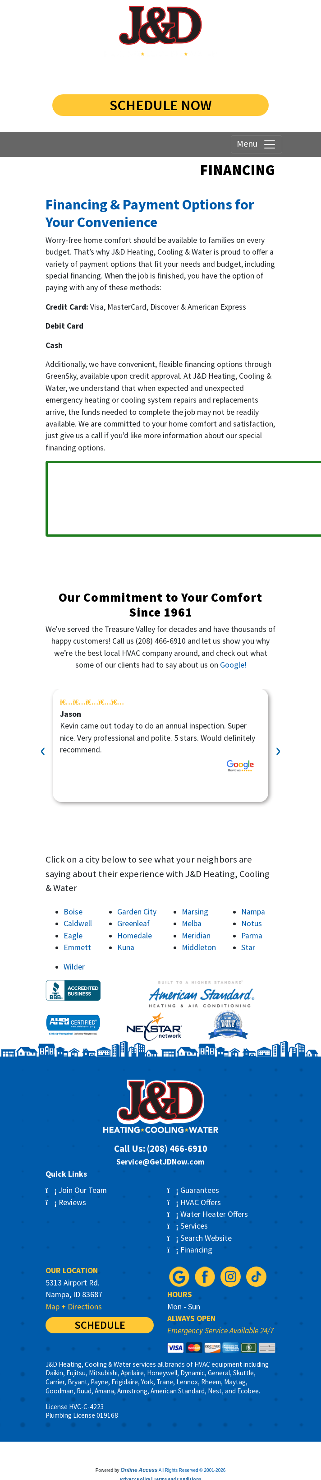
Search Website (199, 1238)
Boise (73, 912)
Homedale (134, 936)
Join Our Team (76, 1190)
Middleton (199, 947)
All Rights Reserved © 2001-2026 (192, 1470)
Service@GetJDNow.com (160, 1162)
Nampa (253, 912)
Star (248, 947)
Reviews (66, 1202)
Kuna (125, 947)
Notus (251, 923)
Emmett (77, 947)
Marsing (195, 912)
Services (187, 1226)
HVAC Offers (194, 1202)
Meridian (196, 936)
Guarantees (193, 1190)
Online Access (138, 1470)
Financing (189, 1250)
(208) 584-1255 (160, 74)
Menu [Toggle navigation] (256, 144)
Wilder (74, 967)
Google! (233, 665)
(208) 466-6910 (161, 641)
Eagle (73, 936)
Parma (251, 936)
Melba (192, 923)
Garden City (136, 912)
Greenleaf (133, 923)
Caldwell (78, 923)
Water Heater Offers (207, 1214)
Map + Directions (74, 1307)
